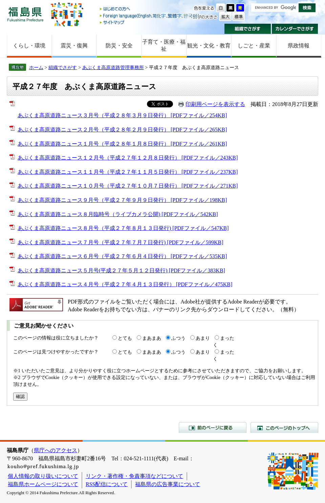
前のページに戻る (212, 427)
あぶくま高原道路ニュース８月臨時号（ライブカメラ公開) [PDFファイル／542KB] (118, 214)
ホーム (36, 67)
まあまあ (151, 338)
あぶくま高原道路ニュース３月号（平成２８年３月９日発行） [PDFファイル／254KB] (122, 115)
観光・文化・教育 (209, 45)
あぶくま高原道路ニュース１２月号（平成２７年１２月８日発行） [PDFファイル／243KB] (128, 158)
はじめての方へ (150, 9)
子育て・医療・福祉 (164, 45)
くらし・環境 (29, 45)
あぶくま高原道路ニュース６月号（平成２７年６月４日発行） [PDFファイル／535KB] (122, 256)
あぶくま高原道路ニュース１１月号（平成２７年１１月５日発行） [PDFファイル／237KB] (128, 172)
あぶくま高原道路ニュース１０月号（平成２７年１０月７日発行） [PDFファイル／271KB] (128, 186)
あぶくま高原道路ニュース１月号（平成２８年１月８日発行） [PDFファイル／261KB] (122, 144)
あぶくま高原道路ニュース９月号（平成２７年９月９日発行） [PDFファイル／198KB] (122, 200)
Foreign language (150, 16)
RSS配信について (107, 484)
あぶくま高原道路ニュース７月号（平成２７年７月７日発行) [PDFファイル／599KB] (120, 242)
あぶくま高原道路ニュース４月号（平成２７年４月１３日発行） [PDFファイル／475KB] (125, 284)
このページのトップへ (284, 427)
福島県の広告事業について (167, 484)
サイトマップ (150, 22)
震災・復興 (74, 45)
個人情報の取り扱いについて (43, 476)
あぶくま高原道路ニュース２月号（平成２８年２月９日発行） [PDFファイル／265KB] (122, 129)
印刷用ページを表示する (215, 104)
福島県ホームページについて (43, 484)
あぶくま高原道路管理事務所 (113, 67)
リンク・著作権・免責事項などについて (134, 476)
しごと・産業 (254, 45)
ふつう (178, 338)
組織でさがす (247, 29)
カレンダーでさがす (295, 29)
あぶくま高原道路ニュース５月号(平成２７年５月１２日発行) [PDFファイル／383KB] (121, 270)
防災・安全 (119, 45)
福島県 (25, 14)
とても (125, 338)
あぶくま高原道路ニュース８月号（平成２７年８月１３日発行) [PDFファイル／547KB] (123, 228)
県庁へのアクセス (55, 450)
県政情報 (298, 45)
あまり (203, 338)
